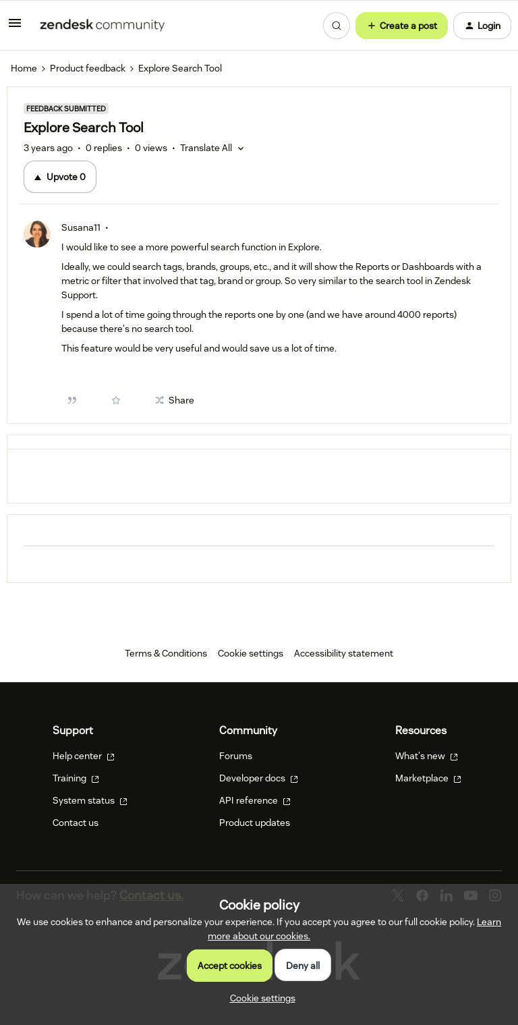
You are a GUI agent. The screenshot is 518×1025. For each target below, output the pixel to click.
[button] (15, 28)
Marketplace (428, 778)
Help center (84, 756)
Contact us (75, 822)
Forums (235, 756)
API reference (255, 800)
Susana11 (80, 227)
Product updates (254, 822)
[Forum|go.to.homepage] (102, 25)
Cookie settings (250, 653)
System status (90, 800)
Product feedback (87, 68)
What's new (426, 756)
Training (76, 778)
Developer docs (258, 778)
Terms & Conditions (166, 653)
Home (24, 68)
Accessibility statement (343, 653)
